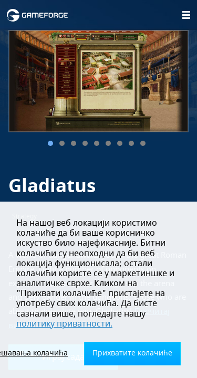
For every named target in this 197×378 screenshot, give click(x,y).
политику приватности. (64, 324)
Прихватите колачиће (132, 353)
